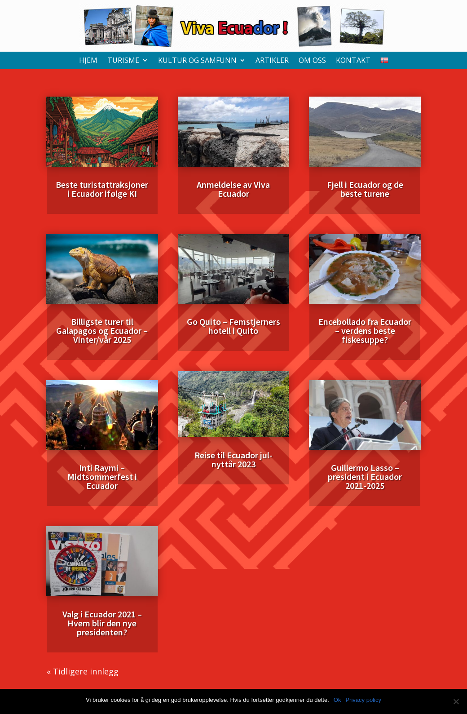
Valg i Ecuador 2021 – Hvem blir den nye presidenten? (102, 623)
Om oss (312, 61)
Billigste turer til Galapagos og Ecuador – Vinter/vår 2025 (102, 330)
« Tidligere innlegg (83, 671)
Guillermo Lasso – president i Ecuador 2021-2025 (365, 476)
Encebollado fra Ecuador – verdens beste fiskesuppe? (364, 330)
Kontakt (353, 61)
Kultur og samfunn (197, 61)
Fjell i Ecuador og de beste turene (365, 189)
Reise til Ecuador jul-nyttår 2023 (233, 459)
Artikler (272, 61)
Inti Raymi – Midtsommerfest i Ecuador (102, 476)
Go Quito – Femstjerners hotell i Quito (233, 326)
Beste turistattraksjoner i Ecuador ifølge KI (102, 189)
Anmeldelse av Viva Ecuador (233, 189)
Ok (337, 699)
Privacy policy (363, 699)
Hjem (88, 61)
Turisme (123, 61)
